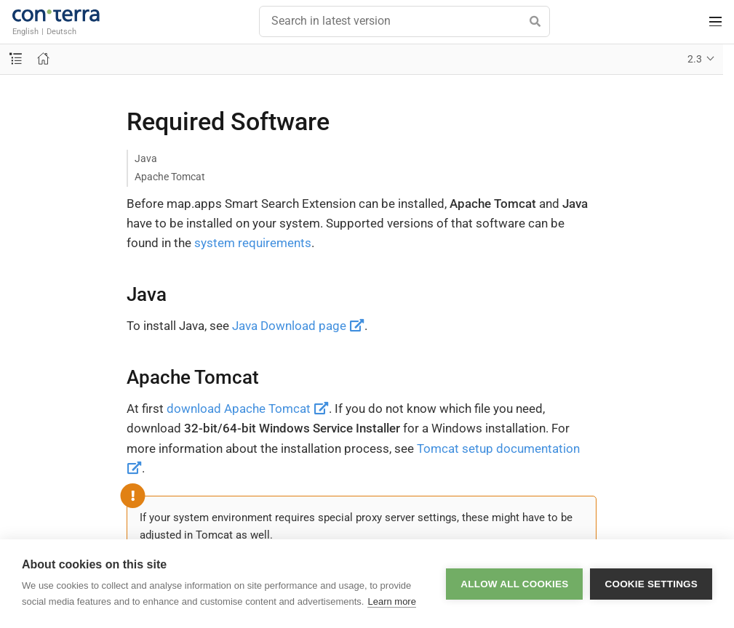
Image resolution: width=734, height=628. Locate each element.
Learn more (391, 601)
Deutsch (61, 31)
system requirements (252, 243)
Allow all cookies (514, 584)
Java (146, 158)
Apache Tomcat (170, 176)
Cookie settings (651, 584)
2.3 (694, 59)
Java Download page (298, 325)
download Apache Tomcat (248, 408)
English (25, 31)
